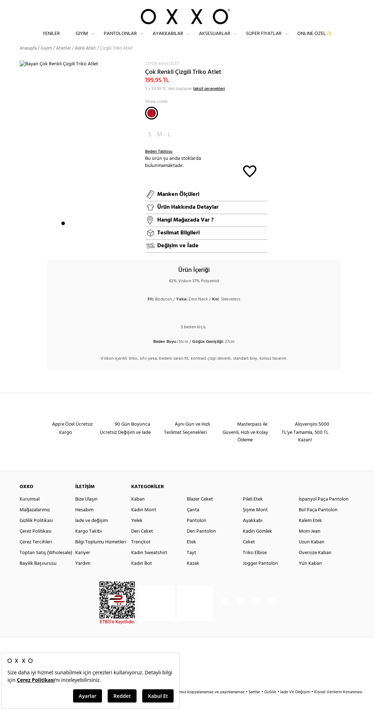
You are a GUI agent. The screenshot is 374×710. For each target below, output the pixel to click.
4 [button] (82, 236)
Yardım (82, 576)
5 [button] (89, 236)
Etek (191, 555)
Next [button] (23, 159)
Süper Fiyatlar (264, 39)
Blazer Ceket (200, 512)
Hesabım (84, 522)
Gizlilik (270, 704)
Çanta (193, 522)
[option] (80, 160)
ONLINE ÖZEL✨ (314, 39)
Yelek (137, 533)
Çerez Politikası (35, 544)
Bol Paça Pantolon (318, 522)
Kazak (193, 576)
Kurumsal (30, 512)
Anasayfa (28, 60)
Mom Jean (310, 544)
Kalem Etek (310, 533)
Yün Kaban (310, 576)
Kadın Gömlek (257, 544)
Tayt (191, 565)
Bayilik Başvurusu (38, 576)
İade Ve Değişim (295, 704)
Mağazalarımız (35, 522)
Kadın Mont (143, 522)
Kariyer (82, 565)
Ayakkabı (252, 533)
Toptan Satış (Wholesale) (46, 565)
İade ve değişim (91, 533)
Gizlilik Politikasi (36, 533)
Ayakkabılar (168, 39)
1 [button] (63, 236)
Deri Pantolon (201, 544)
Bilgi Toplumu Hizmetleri (100, 555)
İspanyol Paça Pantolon (324, 512)
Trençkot (140, 555)
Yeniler (51, 39)
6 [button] (95, 236)
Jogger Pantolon (260, 576)
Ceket (249, 555)
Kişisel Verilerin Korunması (338, 704)
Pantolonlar (120, 39)
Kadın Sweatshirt (149, 565)
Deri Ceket (142, 544)
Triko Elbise (255, 565)
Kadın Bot (141, 576)
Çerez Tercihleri (36, 555)
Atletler (63, 60)
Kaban (138, 512)
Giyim (82, 39)
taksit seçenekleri (209, 101)
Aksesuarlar (214, 39)
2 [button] (69, 236)
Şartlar (255, 704)
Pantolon (196, 533)
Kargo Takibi (88, 544)
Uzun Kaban (311, 555)
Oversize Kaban (315, 565)
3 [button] (76, 236)
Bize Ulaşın (86, 512)
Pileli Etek (253, 512)
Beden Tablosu (159, 163)
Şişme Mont (255, 522)
